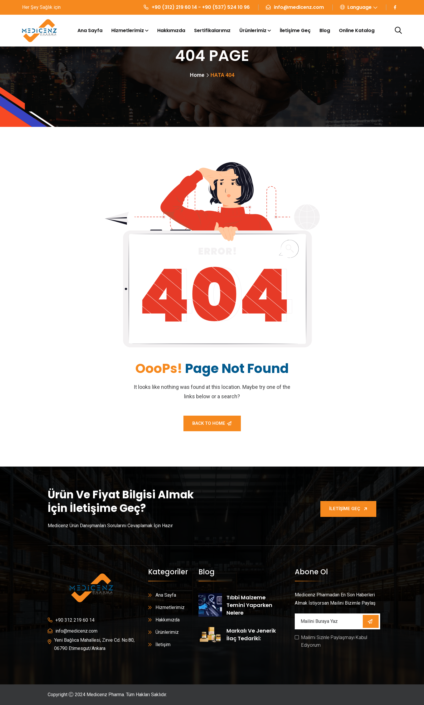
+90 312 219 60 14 (75, 620)
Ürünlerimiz (252, 30)
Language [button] (356, 7)
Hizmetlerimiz (127, 30)
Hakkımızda (171, 30)
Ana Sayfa (89, 30)
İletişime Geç (295, 30)
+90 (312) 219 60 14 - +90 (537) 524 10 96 (201, 7)
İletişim (162, 644)
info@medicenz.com (299, 7)
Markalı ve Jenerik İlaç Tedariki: (251, 634)
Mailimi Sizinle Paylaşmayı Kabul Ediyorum (334, 641)
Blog (324, 30)
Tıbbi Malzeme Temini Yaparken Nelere (249, 605)
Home (197, 75)
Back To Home (211, 423)
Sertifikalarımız (212, 30)
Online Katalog (357, 30)
